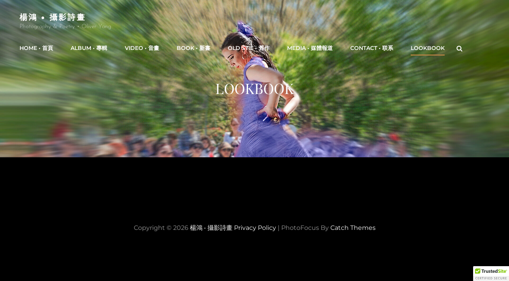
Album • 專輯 (89, 48)
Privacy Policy (255, 227)
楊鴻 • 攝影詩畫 (53, 16)
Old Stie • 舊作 (249, 48)
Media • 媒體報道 (310, 48)
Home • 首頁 (36, 48)
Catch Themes (353, 227)
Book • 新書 (193, 48)
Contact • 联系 (371, 48)
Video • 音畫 (142, 48)
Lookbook (428, 48)
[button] (491, 273)
